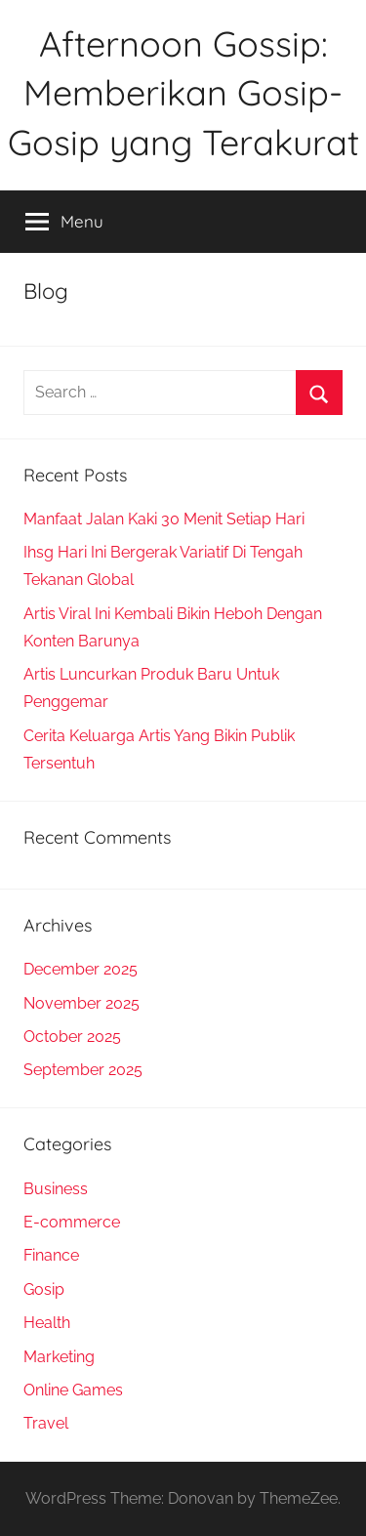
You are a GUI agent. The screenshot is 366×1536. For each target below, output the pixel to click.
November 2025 (81, 1003)
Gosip (43, 1289)
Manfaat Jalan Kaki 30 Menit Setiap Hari (164, 519)
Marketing (59, 1357)
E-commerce (71, 1222)
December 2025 (80, 969)
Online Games (73, 1390)
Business (55, 1189)
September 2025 (82, 1069)
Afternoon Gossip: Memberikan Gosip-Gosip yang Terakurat (183, 92)
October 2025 (72, 1036)
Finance (51, 1255)
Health (46, 1322)
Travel (45, 1423)
